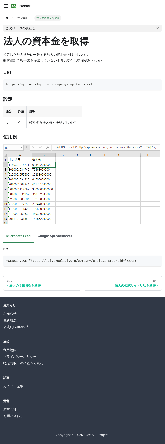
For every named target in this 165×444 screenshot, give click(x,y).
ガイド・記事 (13, 386)
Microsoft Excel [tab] (18, 235)
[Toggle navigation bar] (6, 6)
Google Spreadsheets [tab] (55, 235)
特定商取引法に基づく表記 (23, 363)
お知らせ (10, 313)
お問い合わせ (13, 416)
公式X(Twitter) (15, 327)
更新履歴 (10, 320)
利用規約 (10, 350)
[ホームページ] (7, 18)
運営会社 (10, 409)
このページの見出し (21, 28)
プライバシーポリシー (20, 356)
